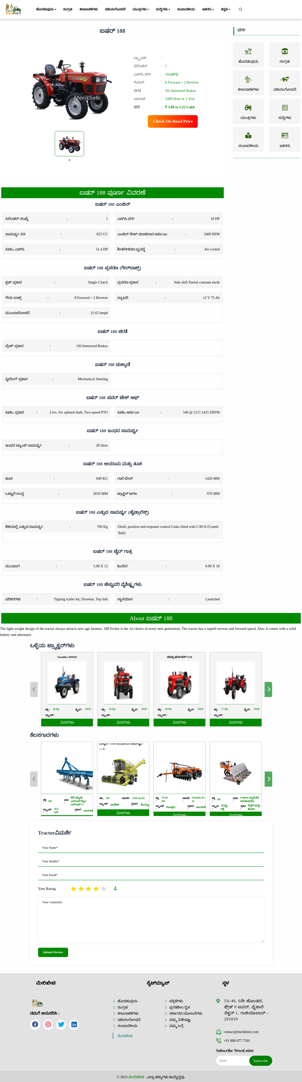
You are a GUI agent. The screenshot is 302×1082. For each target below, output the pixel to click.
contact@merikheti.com (237, 1032)
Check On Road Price (173, 121)
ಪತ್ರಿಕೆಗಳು (176, 1001)
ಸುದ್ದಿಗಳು (163, 9)
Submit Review (53, 952)
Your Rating (47, 889)
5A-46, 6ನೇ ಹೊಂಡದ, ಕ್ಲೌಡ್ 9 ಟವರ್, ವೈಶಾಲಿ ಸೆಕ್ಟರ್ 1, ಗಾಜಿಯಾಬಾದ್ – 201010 (246, 1010)
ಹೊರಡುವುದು (46, 9)
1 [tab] (69, 160)
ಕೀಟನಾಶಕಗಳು (88, 9)
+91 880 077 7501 (233, 1041)
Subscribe (261, 1061)
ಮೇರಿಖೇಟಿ (124, 1036)
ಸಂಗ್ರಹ (67, 9)
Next (222, 689)
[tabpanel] (69, 143)
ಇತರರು (208, 9)
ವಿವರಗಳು (100, 709)
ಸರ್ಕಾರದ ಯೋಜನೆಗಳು (186, 1013)
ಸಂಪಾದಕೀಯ (186, 9)
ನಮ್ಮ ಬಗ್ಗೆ (176, 1026)
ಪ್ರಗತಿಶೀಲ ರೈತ (179, 1007)
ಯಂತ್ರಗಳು (141, 9)
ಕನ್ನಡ (226, 9)
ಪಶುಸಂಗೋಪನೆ (115, 9)
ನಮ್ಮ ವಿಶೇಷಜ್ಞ (180, 1020)
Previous (79, 689)
